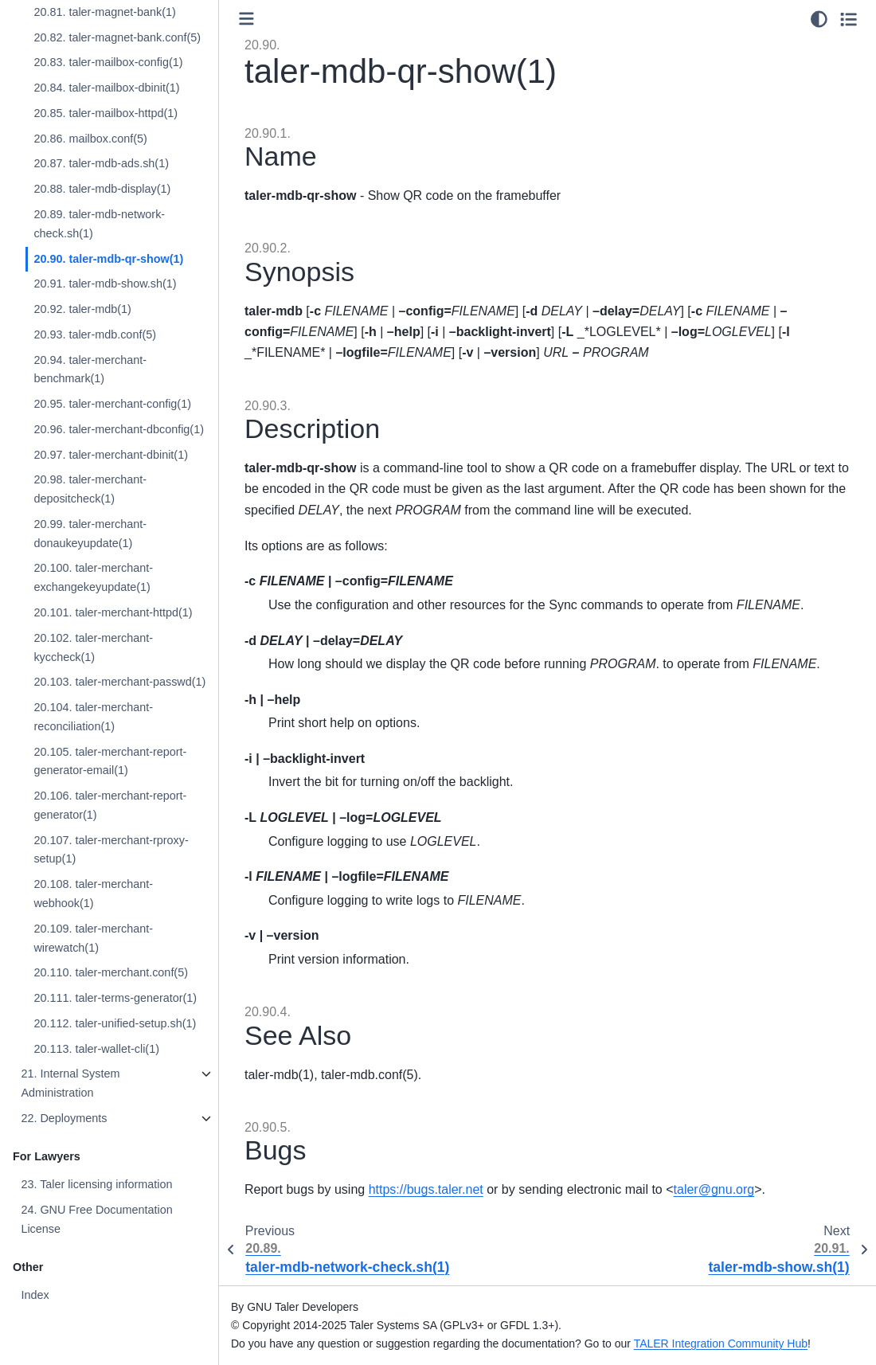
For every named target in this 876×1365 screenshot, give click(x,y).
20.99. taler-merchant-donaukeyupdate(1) (90, 534)
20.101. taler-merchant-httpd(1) (112, 612)
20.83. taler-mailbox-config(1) (107, 62)
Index (35, 1295)
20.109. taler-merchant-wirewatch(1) (93, 938)
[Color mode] (819, 19)
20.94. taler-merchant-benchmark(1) (90, 369)
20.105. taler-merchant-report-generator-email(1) (109, 761)
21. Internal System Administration (70, 1083)
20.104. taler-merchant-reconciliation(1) (93, 717)
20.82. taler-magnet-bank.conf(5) (117, 37)
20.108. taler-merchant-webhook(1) (93, 893)
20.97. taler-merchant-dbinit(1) (110, 454)
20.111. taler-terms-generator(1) (115, 997)
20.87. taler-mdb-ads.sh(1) (101, 163)
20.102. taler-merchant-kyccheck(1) (93, 647)
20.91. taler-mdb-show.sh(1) (104, 283)
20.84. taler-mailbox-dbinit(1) (106, 87)
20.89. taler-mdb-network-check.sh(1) (99, 224)
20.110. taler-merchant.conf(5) (110, 972)
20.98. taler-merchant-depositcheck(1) (90, 489)
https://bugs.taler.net (426, 1189)
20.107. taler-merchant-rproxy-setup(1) (110, 850)
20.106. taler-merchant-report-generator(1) (109, 805)
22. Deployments (64, 1118)
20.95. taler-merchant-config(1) (112, 403)
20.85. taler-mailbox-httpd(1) (105, 113)
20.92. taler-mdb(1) (82, 309)
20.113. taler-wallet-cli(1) (96, 1048)
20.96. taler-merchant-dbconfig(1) (118, 429)
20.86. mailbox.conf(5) (90, 138)
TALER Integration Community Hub (721, 1343)
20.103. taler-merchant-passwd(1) (119, 681)
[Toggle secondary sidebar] (848, 19)
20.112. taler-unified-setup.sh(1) (114, 1023)
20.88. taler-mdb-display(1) (101, 188)
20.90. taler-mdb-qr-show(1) (108, 258)
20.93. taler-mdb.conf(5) (94, 334)
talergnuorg (714, 1189)
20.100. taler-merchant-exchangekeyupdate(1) (93, 577)
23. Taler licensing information (96, 1184)
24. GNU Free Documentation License (96, 1219)
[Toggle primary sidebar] (246, 18)
